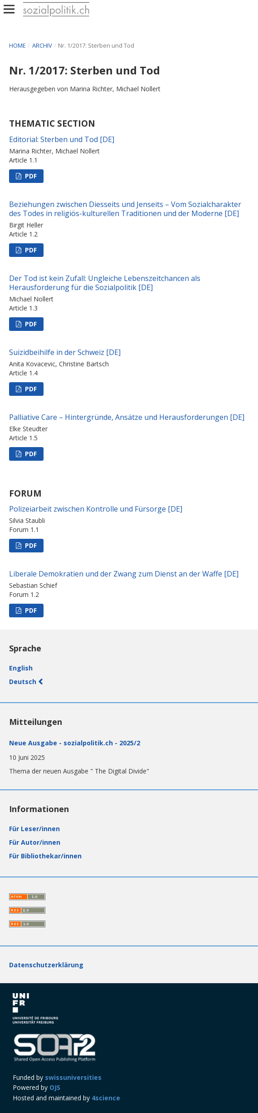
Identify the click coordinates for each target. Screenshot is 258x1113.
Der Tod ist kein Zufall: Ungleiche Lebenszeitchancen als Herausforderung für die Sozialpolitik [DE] (104, 283)
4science (106, 1097)
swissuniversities (73, 1077)
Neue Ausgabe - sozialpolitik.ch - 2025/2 (74, 743)
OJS (54, 1087)
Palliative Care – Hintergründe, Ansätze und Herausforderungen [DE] (126, 417)
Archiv (43, 45)
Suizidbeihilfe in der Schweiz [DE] (65, 352)
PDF (30, 176)
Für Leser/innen (34, 828)
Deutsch (23, 681)
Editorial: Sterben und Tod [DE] (61, 139)
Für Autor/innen (34, 842)
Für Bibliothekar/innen (45, 856)
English (21, 668)
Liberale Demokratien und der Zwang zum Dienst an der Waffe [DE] (124, 573)
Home (18, 45)
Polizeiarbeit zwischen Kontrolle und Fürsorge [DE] (95, 508)
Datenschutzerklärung (46, 964)
